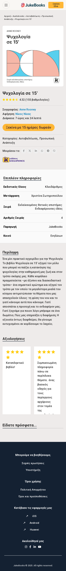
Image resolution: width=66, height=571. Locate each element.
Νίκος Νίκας (23, 114)
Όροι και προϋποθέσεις (33, 496)
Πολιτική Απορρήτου (33, 489)
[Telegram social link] (48, 151)
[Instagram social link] (26, 546)
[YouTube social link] (39, 546)
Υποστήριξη (33, 470)
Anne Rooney (27, 109)
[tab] (22, 178)
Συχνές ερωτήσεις (33, 463)
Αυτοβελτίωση (33, 16)
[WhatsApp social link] (42, 151)
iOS (34, 516)
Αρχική (7, 16)
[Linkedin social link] (35, 151)
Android (34, 522)
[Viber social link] (54, 151)
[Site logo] (33, 4)
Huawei (34, 529)
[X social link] (29, 151)
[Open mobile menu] (6, 5)
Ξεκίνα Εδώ (56, 5)
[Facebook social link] (23, 151)
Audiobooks (18, 16)
